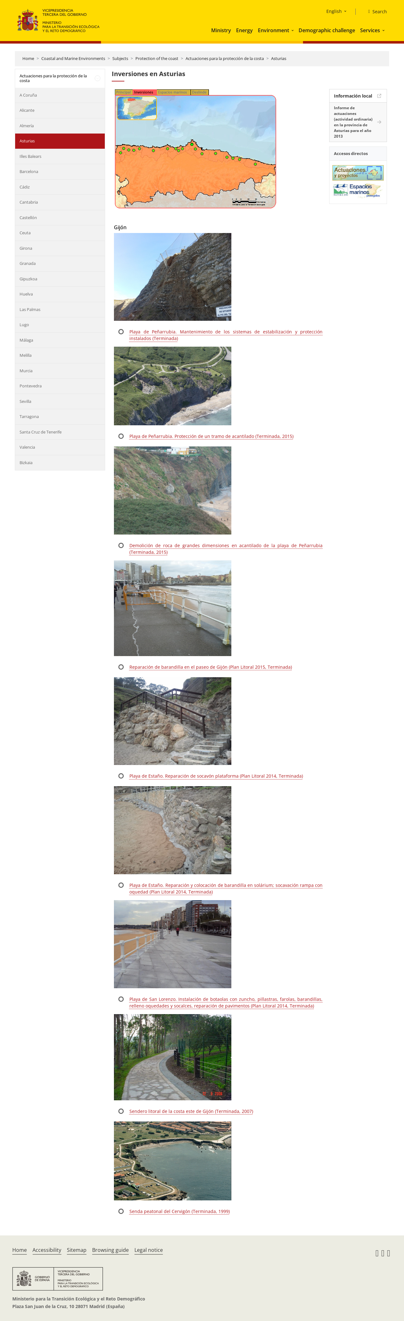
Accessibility (47, 1249)
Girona (26, 248)
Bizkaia (26, 462)
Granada (28, 263)
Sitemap (76, 1249)
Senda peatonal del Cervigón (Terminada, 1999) (179, 1211)
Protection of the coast (156, 58)
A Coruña (28, 95)
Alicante (27, 110)
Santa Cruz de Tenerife (41, 432)
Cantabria (29, 202)
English (334, 11)
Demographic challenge (327, 30)
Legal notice (148, 1249)
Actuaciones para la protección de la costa (225, 58)
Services (370, 30)
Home (28, 58)
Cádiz (25, 187)
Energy (244, 30)
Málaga (26, 340)
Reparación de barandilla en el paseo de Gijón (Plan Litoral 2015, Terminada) (210, 667)
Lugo (24, 324)
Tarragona (29, 416)
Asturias (278, 58)
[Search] (375, 12)
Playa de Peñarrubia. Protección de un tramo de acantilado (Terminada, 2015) (211, 436)
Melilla (26, 355)
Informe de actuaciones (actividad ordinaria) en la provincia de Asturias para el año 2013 (353, 122)
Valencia (27, 447)
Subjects (120, 58)
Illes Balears (30, 156)
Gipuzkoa (28, 279)
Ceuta (25, 233)
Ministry (221, 30)
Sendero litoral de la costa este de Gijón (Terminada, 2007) (191, 1111)
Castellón (28, 217)
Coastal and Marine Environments (73, 58)
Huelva (26, 294)
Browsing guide (110, 1249)
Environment (273, 30)
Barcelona (29, 171)
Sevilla (25, 401)
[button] (293, 30)
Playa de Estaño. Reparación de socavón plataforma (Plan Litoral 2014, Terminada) (216, 776)
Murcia (26, 371)
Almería (27, 126)
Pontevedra (31, 386)
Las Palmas (30, 309)
